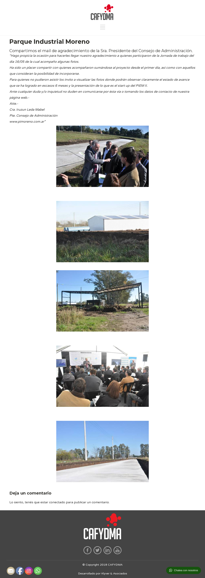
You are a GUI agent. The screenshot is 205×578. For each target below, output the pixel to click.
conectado (57, 502)
